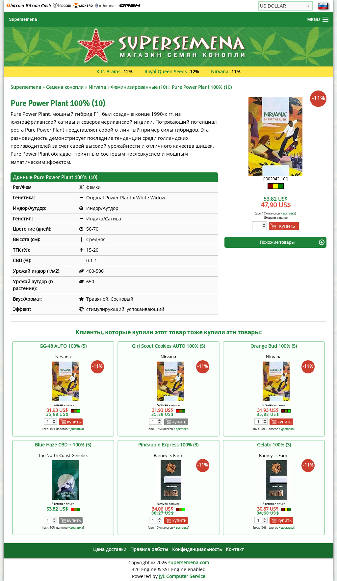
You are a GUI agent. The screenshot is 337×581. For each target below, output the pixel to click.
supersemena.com (188, 562)
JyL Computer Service (182, 576)
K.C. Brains (108, 71)
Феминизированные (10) (139, 87)
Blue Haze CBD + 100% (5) (63, 445)
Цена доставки (109, 549)
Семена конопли (65, 87)
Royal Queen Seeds (165, 71)
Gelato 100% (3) (274, 445)
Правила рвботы (149, 549)
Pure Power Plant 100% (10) (202, 87)
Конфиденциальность (197, 549)
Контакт (235, 549)
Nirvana (219, 71)
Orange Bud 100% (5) (273, 346)
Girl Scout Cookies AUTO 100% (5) (168, 346)
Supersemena (23, 19)
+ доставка (287, 213)
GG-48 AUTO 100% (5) (63, 346)
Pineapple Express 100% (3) (168, 445)
